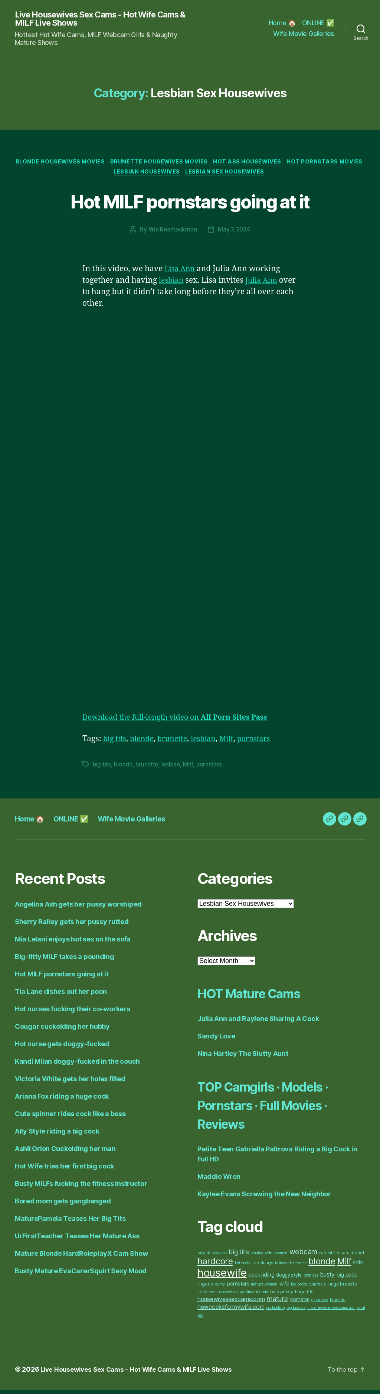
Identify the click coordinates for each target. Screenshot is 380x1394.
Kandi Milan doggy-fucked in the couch (77, 1065)
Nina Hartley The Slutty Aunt (242, 1057)
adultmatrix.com (254, 1295)
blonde (144, 742)
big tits (115, 742)
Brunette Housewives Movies (201, 164)
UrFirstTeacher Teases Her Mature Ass (77, 1240)
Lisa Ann (180, 273)
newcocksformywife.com (230, 1310)
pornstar (299, 1303)
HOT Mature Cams (259, 997)
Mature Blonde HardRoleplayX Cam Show (81, 1257)
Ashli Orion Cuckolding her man (65, 1152)
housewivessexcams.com (231, 1302)
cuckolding (275, 1311)
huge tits (304, 1295)
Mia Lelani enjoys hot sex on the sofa (73, 943)
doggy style (289, 1278)
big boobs (299, 1288)
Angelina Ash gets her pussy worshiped (78, 908)
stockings (262, 1266)
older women (276, 1256)
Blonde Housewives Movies (99, 164)
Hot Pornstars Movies (109, 175)
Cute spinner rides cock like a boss (70, 1117)
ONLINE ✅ (318, 23)
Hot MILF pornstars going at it (190, 203)
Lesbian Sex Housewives (269, 175)
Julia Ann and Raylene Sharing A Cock (258, 1022)
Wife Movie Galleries (303, 34)
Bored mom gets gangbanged (63, 1205)
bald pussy (281, 1295)
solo (358, 1266)
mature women (264, 1288)
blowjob (203, 1256)
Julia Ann (265, 284)
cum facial (318, 1288)
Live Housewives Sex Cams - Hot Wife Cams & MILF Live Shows (93, 19)
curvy (220, 1288)
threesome (297, 1266)
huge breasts (342, 1287)
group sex (319, 1303)
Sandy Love (216, 1040)
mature (277, 1302)
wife (284, 1287)
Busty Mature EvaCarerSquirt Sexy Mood (81, 1274)
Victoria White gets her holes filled (70, 1082)
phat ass (311, 1279)
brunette (177, 742)
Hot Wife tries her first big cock (64, 1170)
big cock (347, 1278)
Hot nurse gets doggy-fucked (62, 1047)
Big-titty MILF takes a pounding (64, 960)
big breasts (295, 1311)
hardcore (215, 1265)
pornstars (265, 742)
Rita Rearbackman (171, 233)
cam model (352, 1256)
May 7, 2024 (234, 233)
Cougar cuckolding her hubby (62, 1030)
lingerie (205, 1287)
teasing (256, 1256)
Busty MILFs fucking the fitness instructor (81, 1187)
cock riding (261, 1278)
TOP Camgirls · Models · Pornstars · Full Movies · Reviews (276, 1108)
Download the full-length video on (182, 721)
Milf (235, 742)
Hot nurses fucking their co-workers (72, 1013)
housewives (227, 1295)
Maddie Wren (218, 1180)
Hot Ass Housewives (292, 164)
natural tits (329, 1256)
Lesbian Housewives (188, 175)
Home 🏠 (282, 23)
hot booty (243, 1266)
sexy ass (219, 1256)
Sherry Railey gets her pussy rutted (72, 925)
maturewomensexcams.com (331, 1311)
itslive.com (206, 1295)
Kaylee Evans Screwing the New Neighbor (264, 1198)
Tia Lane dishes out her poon (61, 995)
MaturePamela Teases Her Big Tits (70, 1222)
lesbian (172, 284)
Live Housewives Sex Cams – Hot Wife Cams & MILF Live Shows (141, 1373)
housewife (222, 1276)
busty (327, 1278)
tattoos (280, 1266)
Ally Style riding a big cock (57, 1135)
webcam (303, 1255)
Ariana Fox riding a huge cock (62, 1100)
